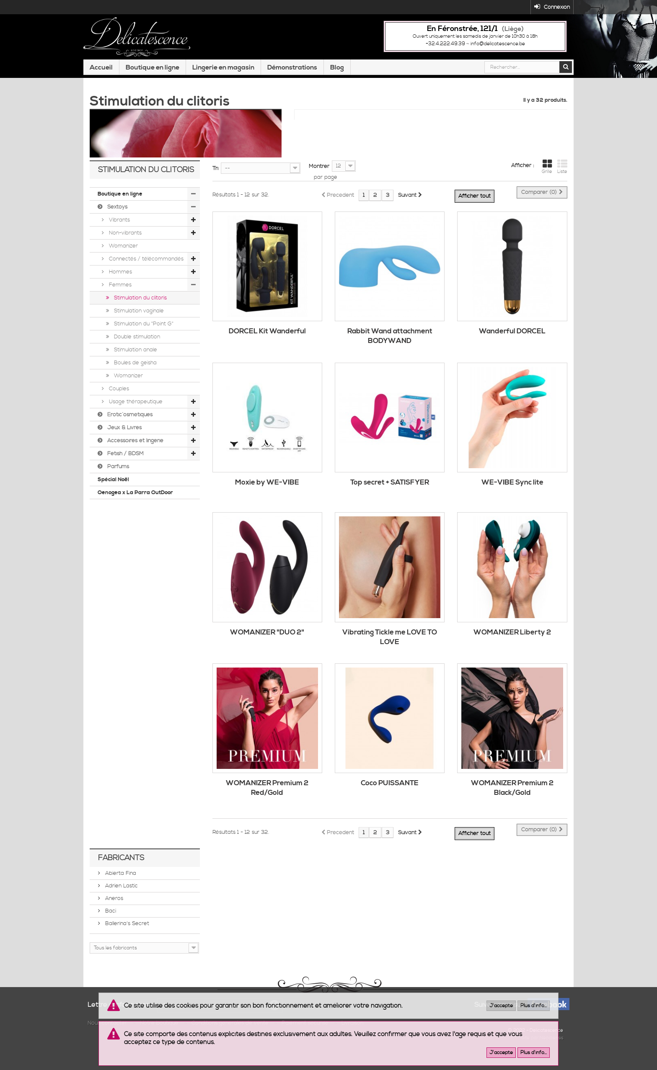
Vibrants (118, 231)
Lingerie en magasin (223, 85)
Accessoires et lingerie (134, 452)
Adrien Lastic (120, 897)
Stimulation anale (134, 361)
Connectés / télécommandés (145, 270)
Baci (109, 922)
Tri (215, 179)
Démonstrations (292, 85)
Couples (118, 400)
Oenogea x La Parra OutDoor (135, 503)
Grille (547, 178)
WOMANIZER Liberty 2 (512, 643)
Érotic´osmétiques (129, 426)
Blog (337, 85)
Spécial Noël (113, 490)
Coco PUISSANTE (390, 794)
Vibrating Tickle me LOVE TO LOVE (389, 648)
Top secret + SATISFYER (389, 493)
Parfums (117, 477)
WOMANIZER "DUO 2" (267, 643)
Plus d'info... (533, 1006)
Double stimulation (136, 348)
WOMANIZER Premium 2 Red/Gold (267, 799)
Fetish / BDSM (125, 465)
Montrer (319, 177)
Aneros (113, 909)
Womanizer (122, 257)
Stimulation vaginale (138, 322)
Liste (562, 178)
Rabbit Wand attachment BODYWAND (389, 347)
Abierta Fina (119, 884)
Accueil (101, 85)
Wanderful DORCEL (512, 342)
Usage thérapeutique (135, 413)
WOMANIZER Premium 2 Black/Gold (512, 799)
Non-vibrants (124, 244)
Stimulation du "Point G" (142, 335)
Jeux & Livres (124, 439)
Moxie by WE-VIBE (267, 493)
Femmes (119, 296)
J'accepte (501, 1006)
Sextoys (116, 218)
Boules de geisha (134, 374)
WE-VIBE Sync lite (512, 493)
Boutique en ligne (152, 85)
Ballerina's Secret (126, 934)
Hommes (119, 283)
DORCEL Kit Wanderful (267, 342)
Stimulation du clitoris (139, 309)
